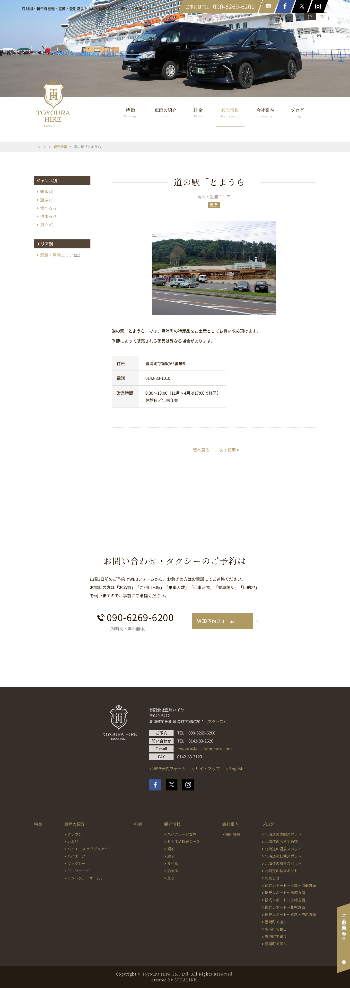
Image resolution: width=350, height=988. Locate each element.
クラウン (74, 834)
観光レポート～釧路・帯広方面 (290, 914)
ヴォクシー (76, 863)
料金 (198, 112)
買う (214, 205)
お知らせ (272, 877)
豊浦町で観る (276, 929)
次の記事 (229, 450)
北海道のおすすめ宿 (281, 841)
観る (44, 191)
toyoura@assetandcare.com (204, 748)
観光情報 (230, 112)
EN (322, 16)
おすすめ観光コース (183, 841)
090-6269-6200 (140, 617)
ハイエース (76, 856)
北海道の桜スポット (281, 870)
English (236, 768)
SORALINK (186, 979)
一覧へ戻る (199, 450)
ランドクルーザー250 (84, 877)
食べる (46, 208)
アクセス (215, 721)
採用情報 (232, 834)
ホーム (41, 146)
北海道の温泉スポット (283, 848)
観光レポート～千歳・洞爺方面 (290, 885)
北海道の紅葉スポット (283, 856)
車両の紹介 (165, 112)
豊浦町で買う (276, 936)
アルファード (78, 870)
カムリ (72, 841)
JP (310, 16)
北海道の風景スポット (283, 863)
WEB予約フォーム (216, 620)
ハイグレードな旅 (181, 834)
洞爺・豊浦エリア (213, 196)
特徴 (131, 112)
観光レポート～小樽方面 (285, 899)
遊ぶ (44, 200)
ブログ (297, 112)
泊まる (46, 216)
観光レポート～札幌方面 (285, 907)
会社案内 (265, 112)
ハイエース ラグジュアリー (89, 848)
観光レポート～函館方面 (285, 892)
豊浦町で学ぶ (276, 943)
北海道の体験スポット (283, 834)
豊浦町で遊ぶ (276, 921)
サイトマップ (207, 768)
